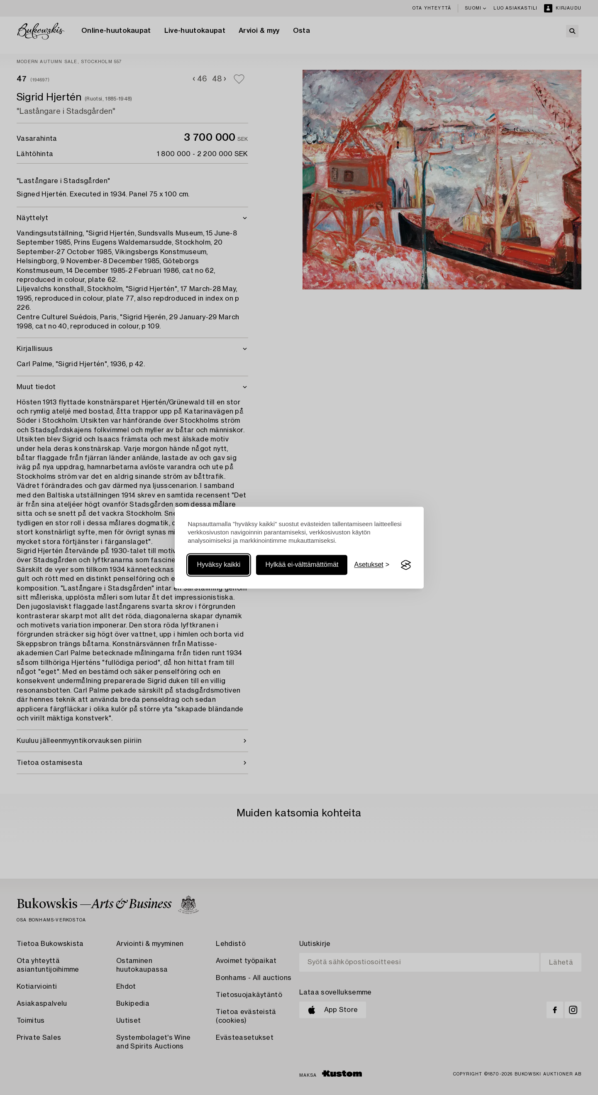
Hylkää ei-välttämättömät (301, 564)
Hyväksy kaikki (219, 564)
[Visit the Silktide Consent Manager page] (406, 565)
